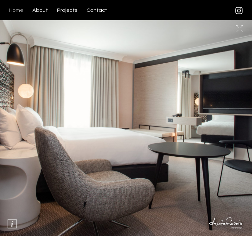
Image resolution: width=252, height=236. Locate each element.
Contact (97, 10)
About (40, 10)
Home (16, 10)
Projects (67, 10)
